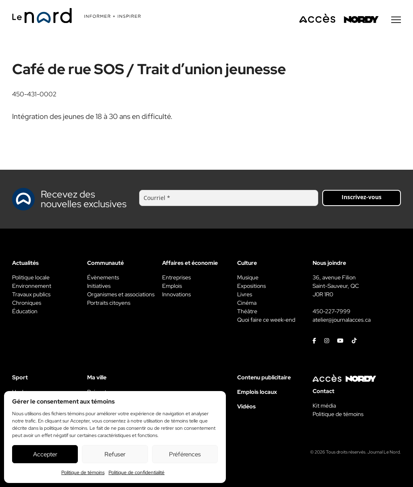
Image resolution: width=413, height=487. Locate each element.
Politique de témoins (82, 472)
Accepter (45, 454)
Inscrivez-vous (362, 197)
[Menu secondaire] (396, 20)
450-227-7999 (331, 311)
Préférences (185, 454)
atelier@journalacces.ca (342, 319)
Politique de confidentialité (136, 472)
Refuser (114, 454)
